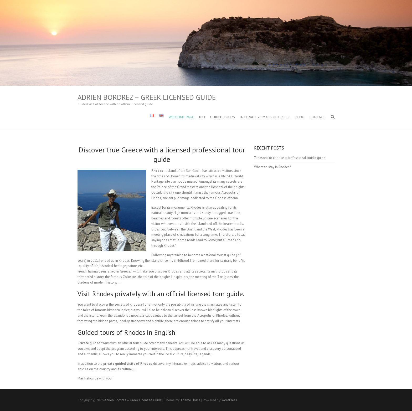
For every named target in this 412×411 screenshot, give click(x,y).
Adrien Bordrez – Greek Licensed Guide (147, 97)
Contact (317, 117)
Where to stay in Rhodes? (272, 167)
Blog (300, 117)
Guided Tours (222, 117)
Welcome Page (181, 117)
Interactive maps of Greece (265, 117)
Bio (202, 117)
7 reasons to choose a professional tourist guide (289, 158)
